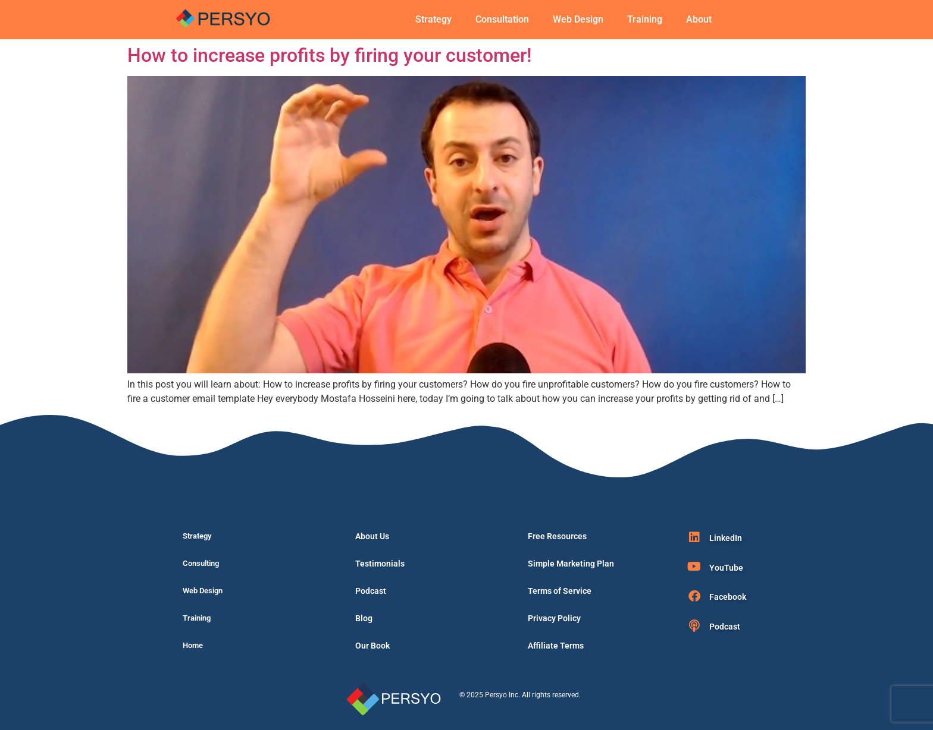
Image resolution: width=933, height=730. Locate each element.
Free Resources (557, 536)
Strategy (433, 19)
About (699, 19)
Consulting (201, 563)
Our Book (372, 645)
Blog (363, 618)
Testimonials (380, 563)
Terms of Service (559, 591)
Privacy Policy (554, 618)
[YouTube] (694, 566)
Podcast (370, 591)
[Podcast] (694, 626)
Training (644, 19)
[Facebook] (694, 596)
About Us (372, 536)
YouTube (726, 567)
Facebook (727, 597)
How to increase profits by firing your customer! (329, 55)
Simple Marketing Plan (571, 563)
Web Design (578, 19)
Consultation (502, 19)
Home (193, 645)
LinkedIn (725, 538)
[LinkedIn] (694, 537)
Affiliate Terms (556, 645)
